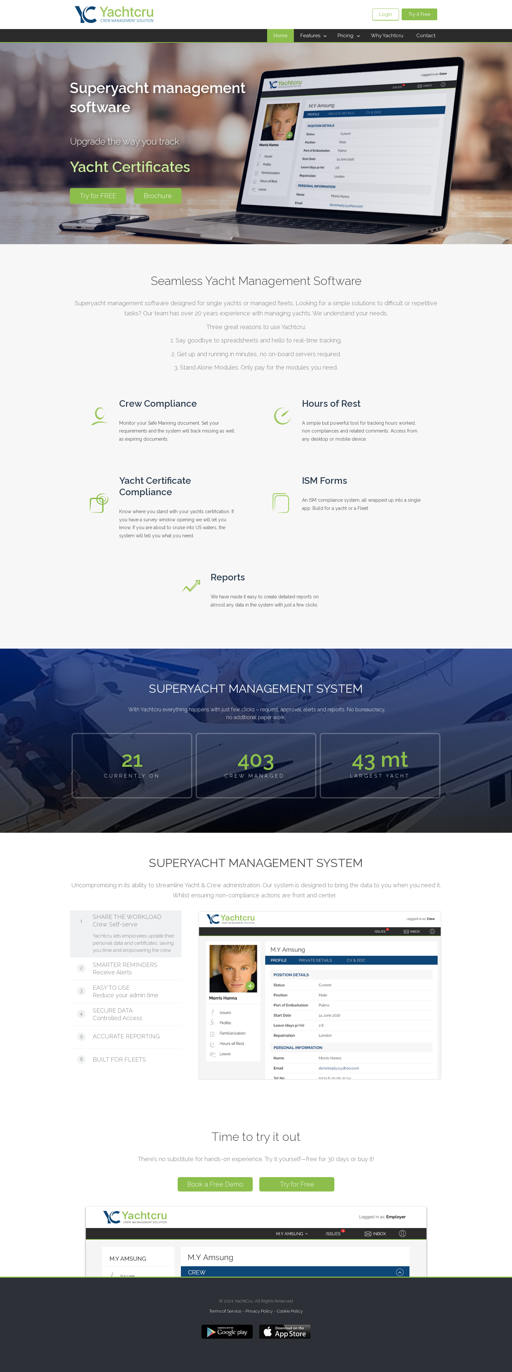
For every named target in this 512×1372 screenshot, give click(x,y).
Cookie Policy (290, 1311)
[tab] (126, 933)
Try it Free (419, 14)
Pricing (345, 36)
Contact (425, 36)
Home (280, 36)
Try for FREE (98, 196)
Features (310, 36)
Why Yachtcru (387, 36)
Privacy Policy (259, 1311)
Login (385, 14)
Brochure (158, 196)
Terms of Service (225, 1311)
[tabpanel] (312, 995)
